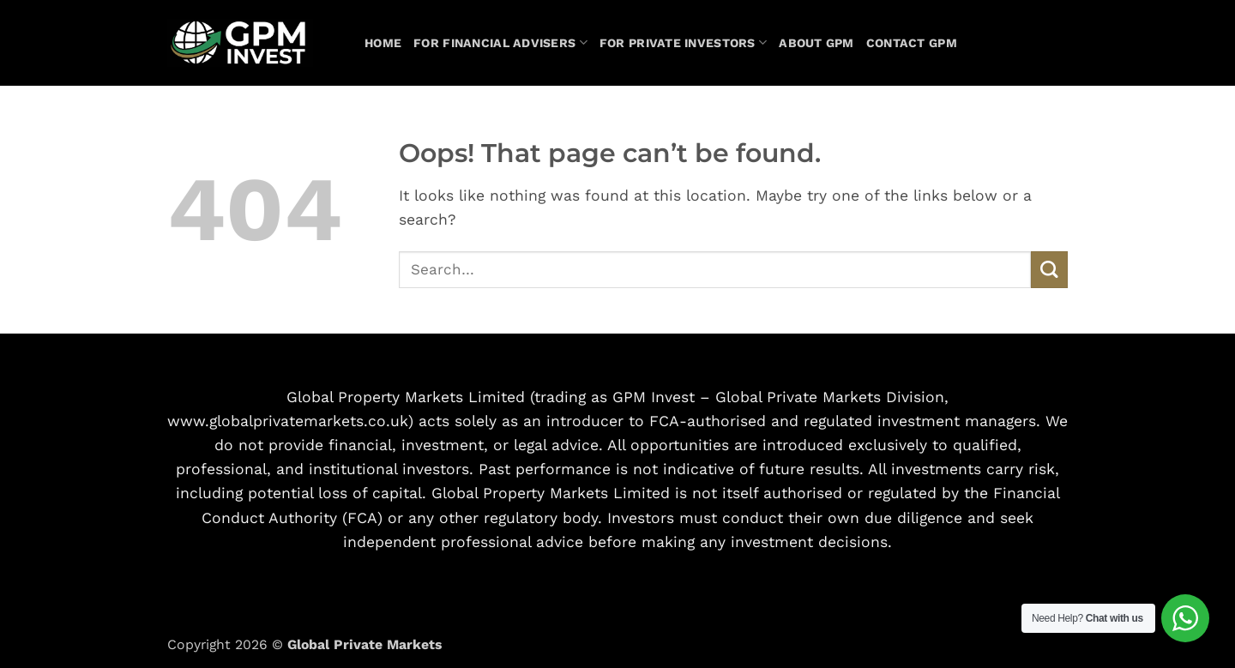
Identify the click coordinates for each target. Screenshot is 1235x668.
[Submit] (1049, 269)
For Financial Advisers (500, 42)
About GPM (816, 43)
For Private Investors (683, 42)
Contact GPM (911, 43)
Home (382, 43)
